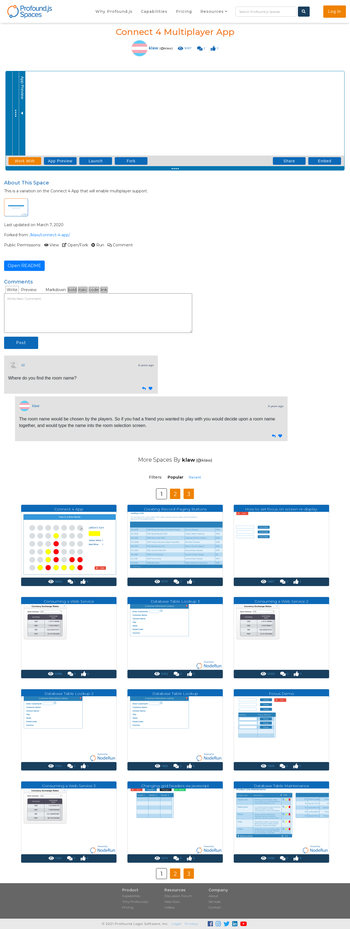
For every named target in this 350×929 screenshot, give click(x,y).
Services (215, 902)
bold (72, 289)
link (104, 289)
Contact (215, 907)
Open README (24, 265)
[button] (213, 11)
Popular (175, 477)
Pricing (127, 907)
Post (21, 342)
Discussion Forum (178, 896)
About (213, 896)
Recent (195, 477)
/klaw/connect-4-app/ (50, 234)
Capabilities (131, 896)
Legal (177, 924)
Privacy (191, 924)
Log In (334, 11)
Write (12, 289)
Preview (29, 289)
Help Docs (172, 902)
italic (83, 289)
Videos (169, 907)
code (94, 289)
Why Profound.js (135, 902)
